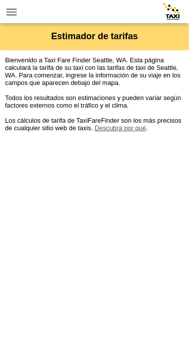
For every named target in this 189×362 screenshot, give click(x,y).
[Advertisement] (94, 226)
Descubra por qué (120, 128)
